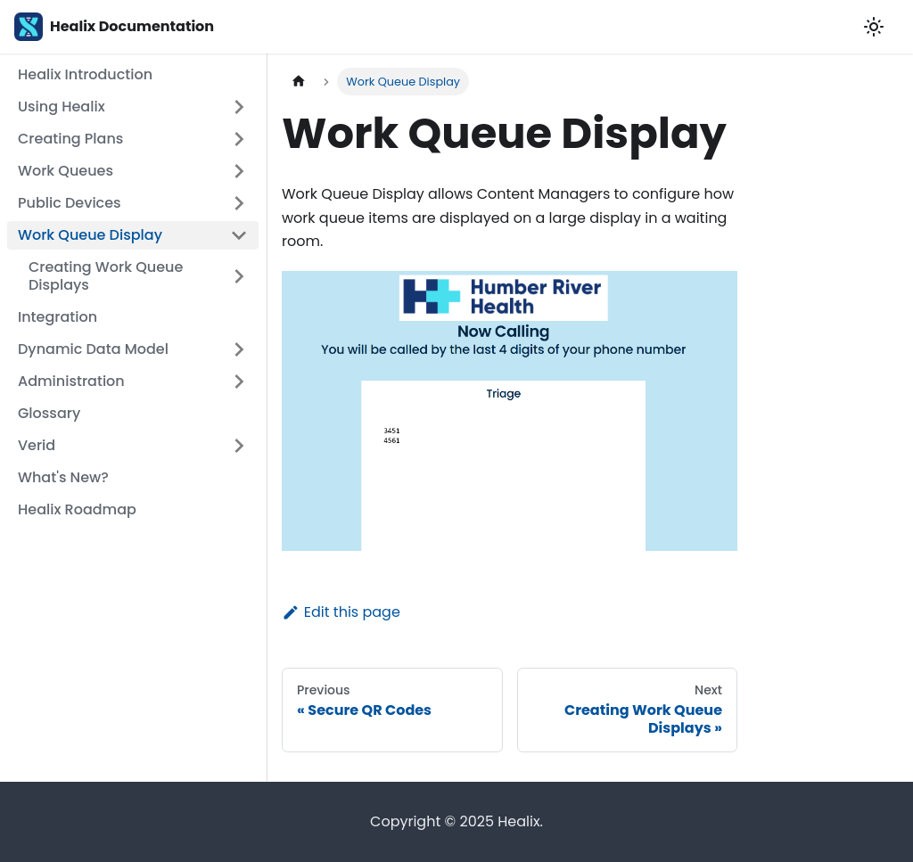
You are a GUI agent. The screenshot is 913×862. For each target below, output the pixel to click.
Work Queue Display (90, 235)
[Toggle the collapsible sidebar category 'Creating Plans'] (239, 139)
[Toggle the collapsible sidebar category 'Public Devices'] (239, 203)
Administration (71, 381)
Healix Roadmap (77, 509)
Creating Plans (70, 138)
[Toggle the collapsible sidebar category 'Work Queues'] (239, 171)
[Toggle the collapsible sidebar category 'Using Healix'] (239, 107)
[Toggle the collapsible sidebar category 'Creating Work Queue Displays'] (239, 276)
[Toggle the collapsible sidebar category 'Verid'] (239, 445)
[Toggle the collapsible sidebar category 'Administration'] (239, 381)
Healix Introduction (85, 74)
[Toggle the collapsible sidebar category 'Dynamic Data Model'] (239, 349)
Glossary (49, 413)
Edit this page (341, 612)
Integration (57, 317)
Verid (36, 445)
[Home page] (299, 81)
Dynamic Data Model (93, 349)
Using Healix (61, 106)
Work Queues (65, 170)
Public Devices (69, 203)
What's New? (63, 477)
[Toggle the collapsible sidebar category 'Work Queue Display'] (239, 235)
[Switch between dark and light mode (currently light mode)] (874, 26)
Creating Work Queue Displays (106, 276)
